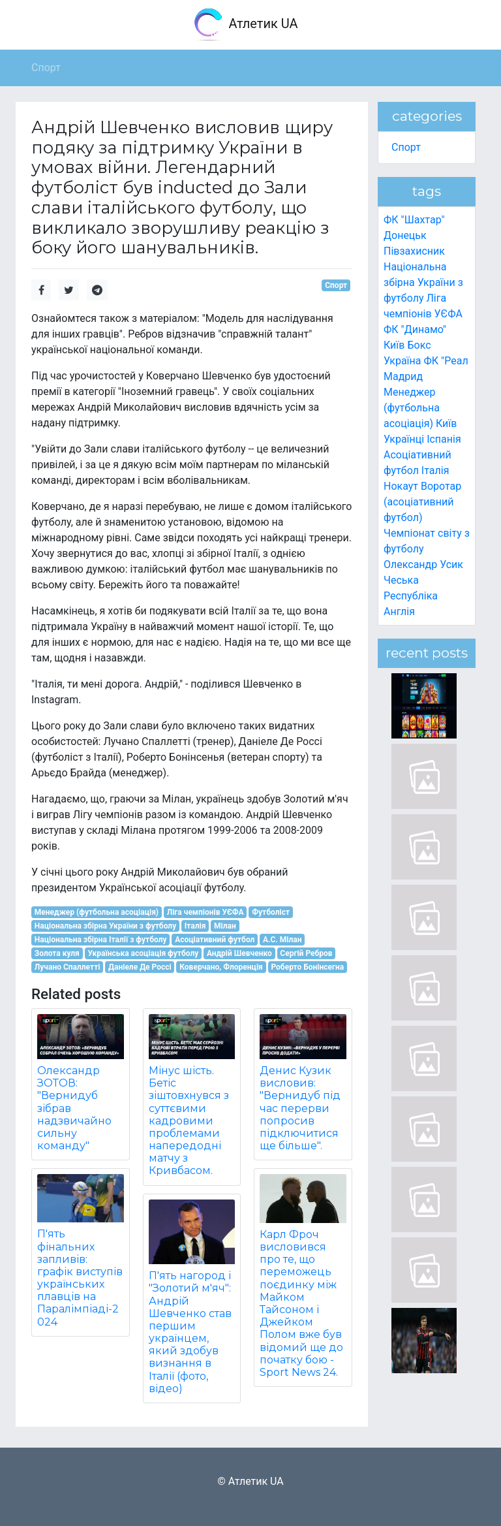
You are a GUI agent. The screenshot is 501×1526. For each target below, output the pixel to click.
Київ (446, 423)
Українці (404, 439)
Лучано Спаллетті (67, 967)
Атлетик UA (244, 24)
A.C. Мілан (282, 939)
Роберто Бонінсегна (307, 967)
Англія (399, 611)
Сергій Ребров (306, 953)
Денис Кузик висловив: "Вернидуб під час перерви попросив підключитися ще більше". (300, 1108)
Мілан (225, 925)
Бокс (419, 345)
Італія (195, 925)
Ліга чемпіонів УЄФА (205, 912)
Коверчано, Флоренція (221, 967)
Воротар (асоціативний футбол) (422, 502)
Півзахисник (414, 251)
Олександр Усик (423, 564)
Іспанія (444, 439)
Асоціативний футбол (214, 939)
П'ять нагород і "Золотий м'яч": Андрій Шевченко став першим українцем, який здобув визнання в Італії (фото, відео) (190, 1332)
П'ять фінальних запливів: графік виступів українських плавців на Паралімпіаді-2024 (80, 1277)
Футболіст (271, 912)
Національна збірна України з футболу (105, 925)
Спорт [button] (46, 67)
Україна (402, 361)
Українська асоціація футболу (142, 953)
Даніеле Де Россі (140, 967)
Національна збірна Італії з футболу (101, 939)
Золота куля (57, 953)
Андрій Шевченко (239, 953)
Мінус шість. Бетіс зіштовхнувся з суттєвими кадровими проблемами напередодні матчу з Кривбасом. (189, 1120)
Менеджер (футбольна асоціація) (97, 912)
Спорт (336, 285)
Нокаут (401, 486)
